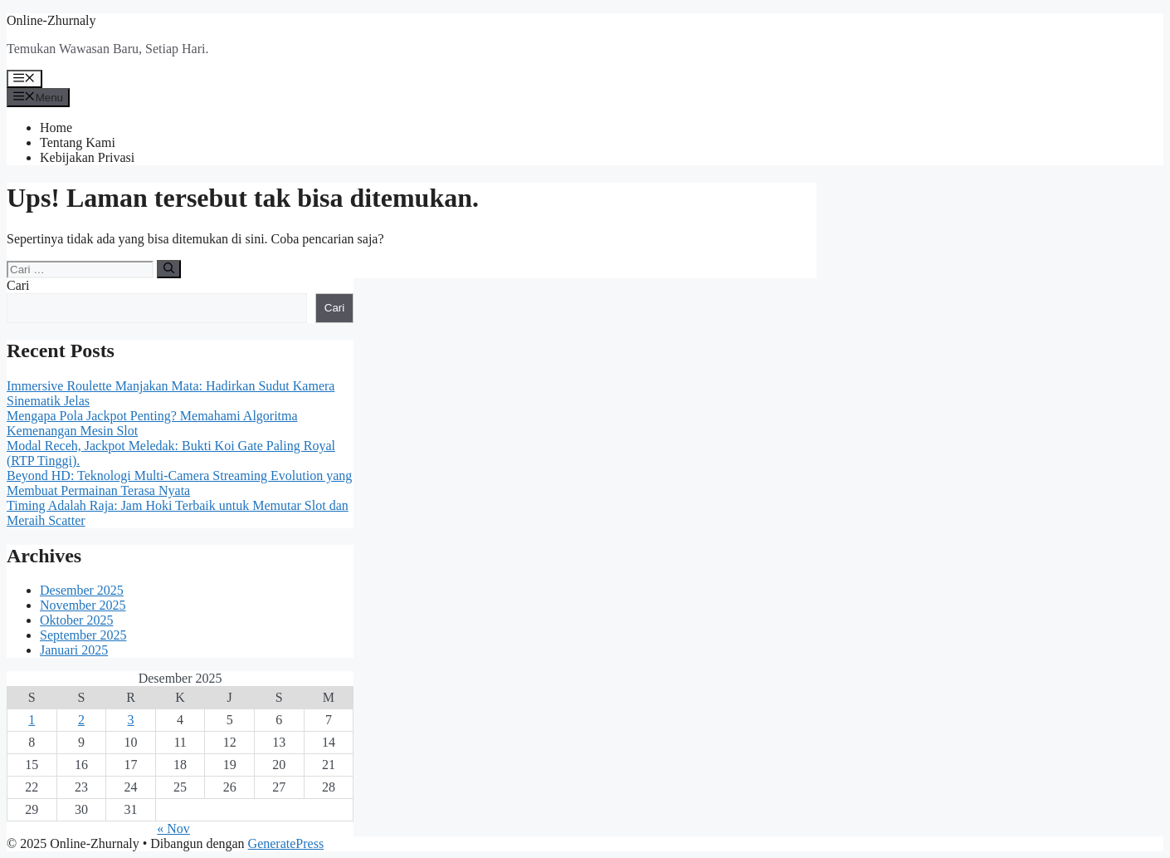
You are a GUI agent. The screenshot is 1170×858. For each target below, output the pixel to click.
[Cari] (169, 269)
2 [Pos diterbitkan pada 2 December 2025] (81, 720)
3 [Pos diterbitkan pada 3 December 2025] (130, 720)
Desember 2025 (82, 590)
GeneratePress (286, 843)
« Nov (173, 828)
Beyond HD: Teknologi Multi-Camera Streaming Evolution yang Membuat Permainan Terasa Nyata (179, 483)
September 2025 (83, 635)
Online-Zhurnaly (51, 20)
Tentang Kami (77, 142)
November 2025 (83, 605)
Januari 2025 (74, 650)
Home (56, 127)
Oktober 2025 (76, 620)
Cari (18, 285)
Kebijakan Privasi (87, 157)
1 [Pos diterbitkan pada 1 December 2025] (31, 720)
